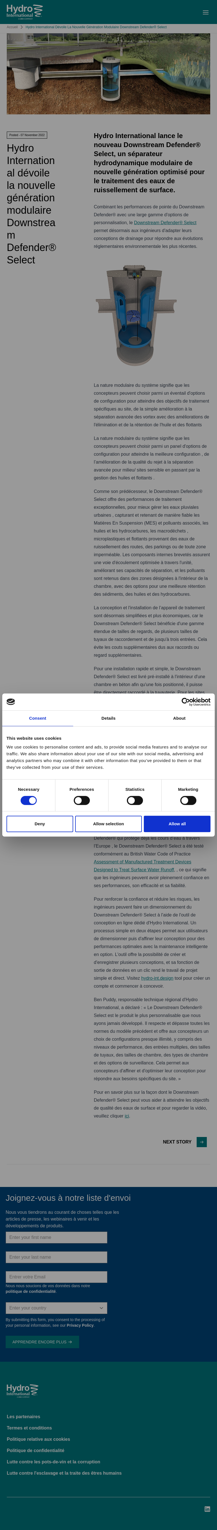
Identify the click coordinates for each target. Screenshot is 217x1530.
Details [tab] (108, 718)
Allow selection (108, 823)
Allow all (177, 823)
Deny (39, 823)
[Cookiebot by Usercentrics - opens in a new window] (186, 702)
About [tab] (179, 718)
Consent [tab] (37, 718)
